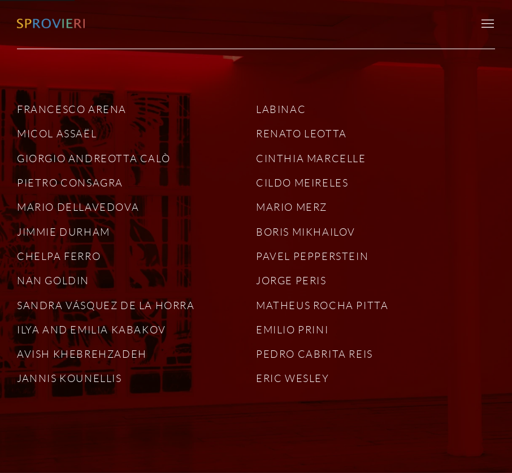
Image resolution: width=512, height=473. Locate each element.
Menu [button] (486, 24)
